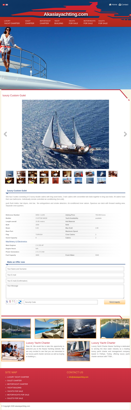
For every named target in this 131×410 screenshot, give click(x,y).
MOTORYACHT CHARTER (17, 384)
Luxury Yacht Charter (38, 342)
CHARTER (29, 22)
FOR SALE (73, 22)
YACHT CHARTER (12, 22)
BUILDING (59, 22)
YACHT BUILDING (14, 388)
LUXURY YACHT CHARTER (18, 377)
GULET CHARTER (14, 381)
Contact (124, 4)
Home (114, 4)
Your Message (65, 291)
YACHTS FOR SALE (15, 391)
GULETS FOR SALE (15, 398)
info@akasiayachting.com (78, 377)
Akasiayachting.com (66, 14)
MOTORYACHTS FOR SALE (18, 395)
